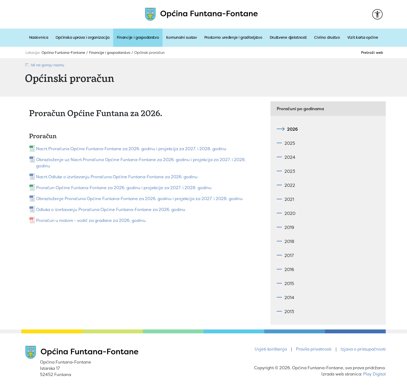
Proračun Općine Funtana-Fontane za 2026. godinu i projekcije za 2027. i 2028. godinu (124, 187)
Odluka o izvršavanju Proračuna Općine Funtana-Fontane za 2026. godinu (110, 209)
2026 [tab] (291, 129)
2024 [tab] (289, 157)
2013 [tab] (289, 311)
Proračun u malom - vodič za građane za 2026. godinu (91, 220)
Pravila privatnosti (313, 349)
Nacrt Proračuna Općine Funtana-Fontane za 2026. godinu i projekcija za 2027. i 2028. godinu (131, 148)
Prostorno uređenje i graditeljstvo (233, 37)
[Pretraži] (368, 52)
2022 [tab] (289, 185)
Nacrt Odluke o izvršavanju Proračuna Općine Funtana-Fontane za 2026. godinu (117, 177)
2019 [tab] (289, 227)
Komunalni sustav (181, 37)
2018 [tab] (289, 241)
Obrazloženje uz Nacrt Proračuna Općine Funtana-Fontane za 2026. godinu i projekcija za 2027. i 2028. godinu (141, 163)
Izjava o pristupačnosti (363, 349)
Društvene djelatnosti (288, 37)
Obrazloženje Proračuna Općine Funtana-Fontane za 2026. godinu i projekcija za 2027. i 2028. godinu (139, 198)
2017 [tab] (289, 255)
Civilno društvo (327, 37)
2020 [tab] (289, 213)
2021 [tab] (289, 199)
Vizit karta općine (362, 37)
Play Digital (374, 374)
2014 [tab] (289, 297)
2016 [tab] (289, 269)
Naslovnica (38, 37)
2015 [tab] (289, 283)
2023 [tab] (289, 171)
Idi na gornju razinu (44, 65)
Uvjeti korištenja (271, 349)
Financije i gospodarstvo (138, 37)
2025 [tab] (289, 143)
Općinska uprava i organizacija (83, 37)
